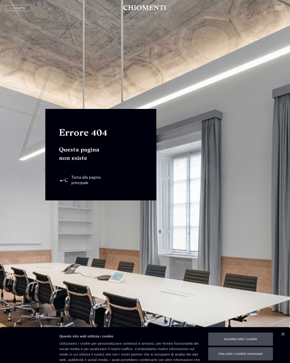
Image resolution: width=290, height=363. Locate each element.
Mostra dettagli (71, 354)
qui (96, 342)
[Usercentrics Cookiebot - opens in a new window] (29, 354)
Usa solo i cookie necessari (240, 325)
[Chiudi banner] (283, 305)
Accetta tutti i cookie (240, 310)
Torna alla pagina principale (80, 180)
